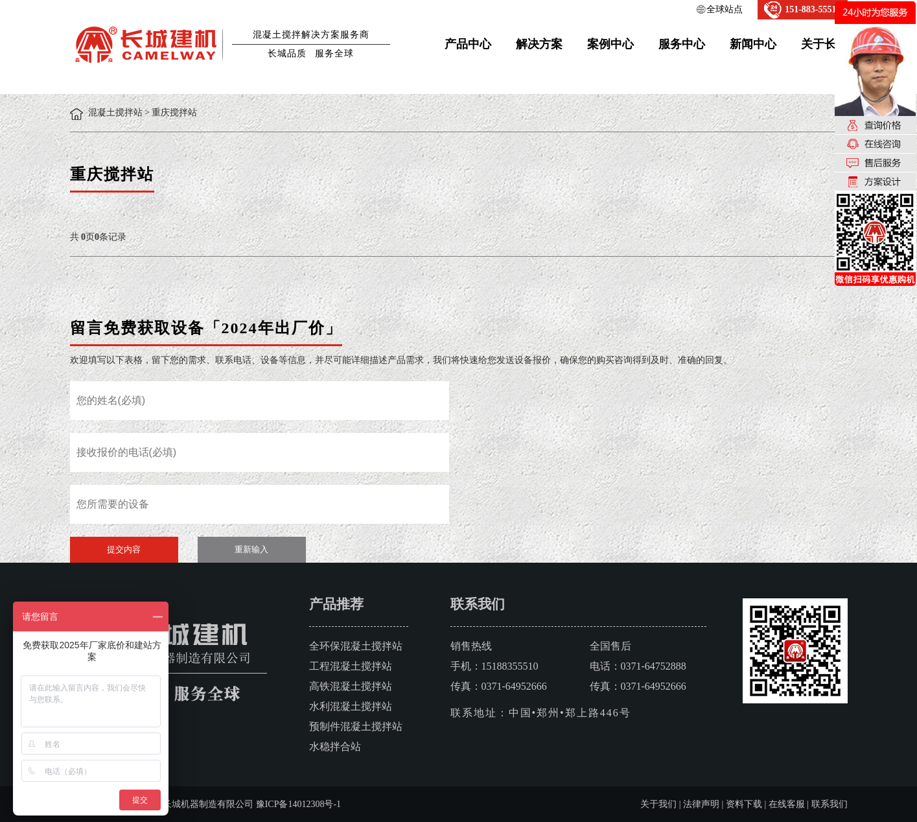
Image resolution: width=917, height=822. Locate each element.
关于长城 (824, 44)
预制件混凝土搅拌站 (355, 726)
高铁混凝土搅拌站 (350, 686)
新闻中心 (753, 44)
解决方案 (539, 44)
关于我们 (658, 804)
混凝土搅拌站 (115, 112)
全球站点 (724, 9)
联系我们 (829, 804)
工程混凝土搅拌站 (350, 666)
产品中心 (468, 44)
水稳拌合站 (335, 746)
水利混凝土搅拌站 (350, 706)
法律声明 (701, 804)
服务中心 (681, 44)
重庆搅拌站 (174, 112)
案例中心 (610, 44)
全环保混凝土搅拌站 (355, 646)
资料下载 (744, 804)
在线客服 (787, 804)
